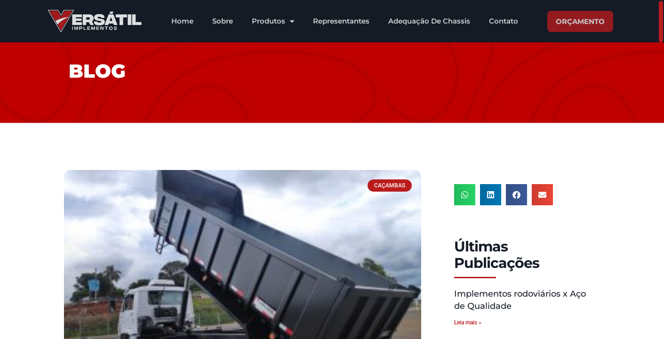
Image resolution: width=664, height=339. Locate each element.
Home (182, 20)
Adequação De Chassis (429, 20)
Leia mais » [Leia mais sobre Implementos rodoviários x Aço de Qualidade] (467, 322)
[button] (464, 194)
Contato (503, 20)
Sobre (222, 20)
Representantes (341, 20)
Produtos (273, 21)
